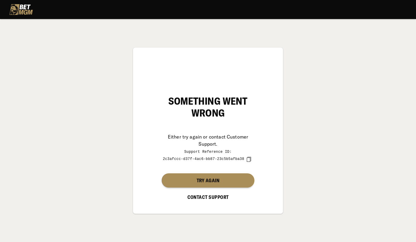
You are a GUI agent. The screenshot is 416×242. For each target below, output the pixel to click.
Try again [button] (208, 180)
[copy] (248, 159)
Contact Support (208, 197)
